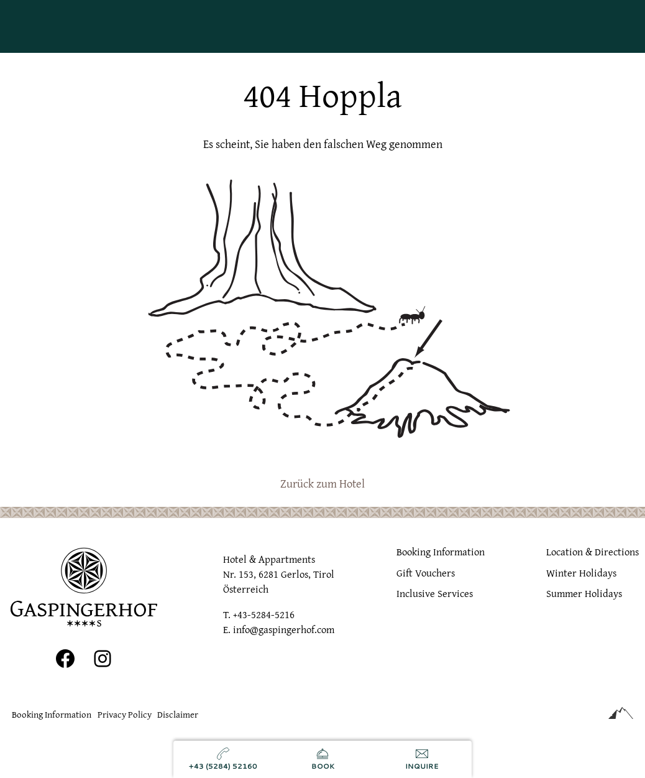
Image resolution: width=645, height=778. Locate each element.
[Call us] (223, 759)
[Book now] (322, 759)
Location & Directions (592, 551)
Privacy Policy (125, 714)
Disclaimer (177, 714)
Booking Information (440, 551)
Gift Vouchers (425, 572)
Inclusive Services (434, 593)
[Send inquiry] (422, 759)
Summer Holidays (584, 593)
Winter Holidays (581, 572)
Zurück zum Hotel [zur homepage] (322, 483)
